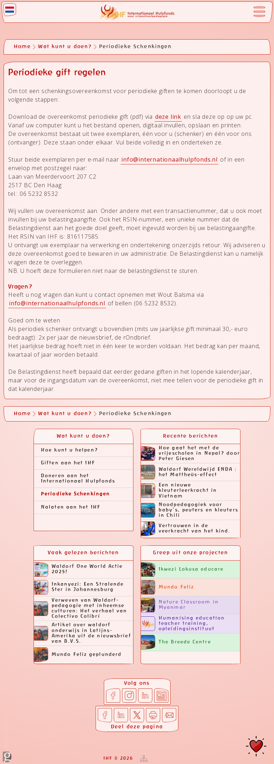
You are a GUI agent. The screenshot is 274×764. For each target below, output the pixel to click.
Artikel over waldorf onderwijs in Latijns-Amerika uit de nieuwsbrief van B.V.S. (82, 633)
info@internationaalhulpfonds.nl (169, 159)
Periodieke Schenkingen (75, 494)
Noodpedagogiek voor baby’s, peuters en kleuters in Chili (189, 510)
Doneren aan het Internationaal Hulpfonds (78, 479)
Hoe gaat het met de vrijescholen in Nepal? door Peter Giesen (190, 453)
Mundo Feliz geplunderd (78, 654)
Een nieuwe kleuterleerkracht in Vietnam (179, 490)
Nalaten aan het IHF (71, 507)
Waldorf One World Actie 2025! (78, 569)
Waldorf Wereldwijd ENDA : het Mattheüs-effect (189, 472)
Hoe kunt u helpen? (69, 450)
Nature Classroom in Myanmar (180, 605)
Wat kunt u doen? (65, 46)
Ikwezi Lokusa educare (182, 569)
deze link (168, 117)
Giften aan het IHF (68, 463)
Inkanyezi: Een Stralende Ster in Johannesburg (79, 587)
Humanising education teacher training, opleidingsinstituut (183, 623)
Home (22, 46)
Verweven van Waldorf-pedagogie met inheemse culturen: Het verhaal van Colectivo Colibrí (80, 608)
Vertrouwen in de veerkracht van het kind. (185, 528)
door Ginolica (7, 736)
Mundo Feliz (167, 587)
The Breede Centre (176, 642)
